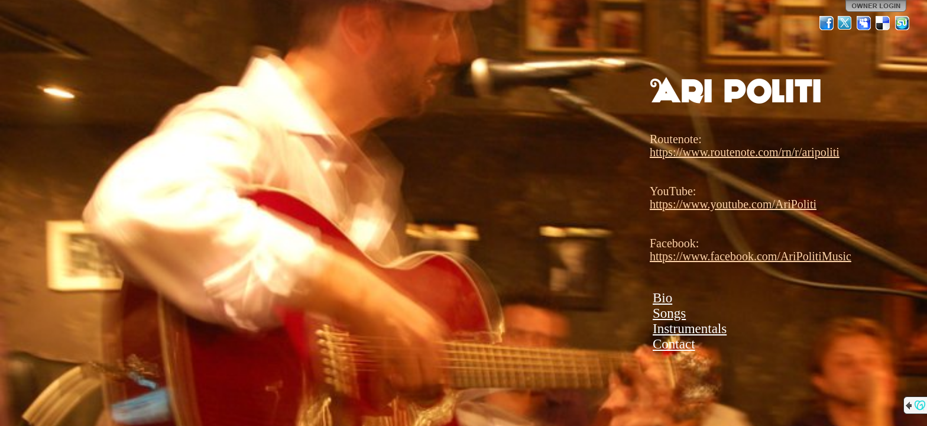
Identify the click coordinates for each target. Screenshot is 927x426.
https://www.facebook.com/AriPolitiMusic (750, 256)
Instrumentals (690, 328)
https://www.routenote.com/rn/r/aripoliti (745, 152)
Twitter (845, 23)
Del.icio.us (883, 23)
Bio (662, 298)
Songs (669, 313)
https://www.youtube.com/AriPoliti (733, 204)
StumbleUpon (902, 23)
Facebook (826, 23)
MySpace (864, 23)
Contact (674, 344)
